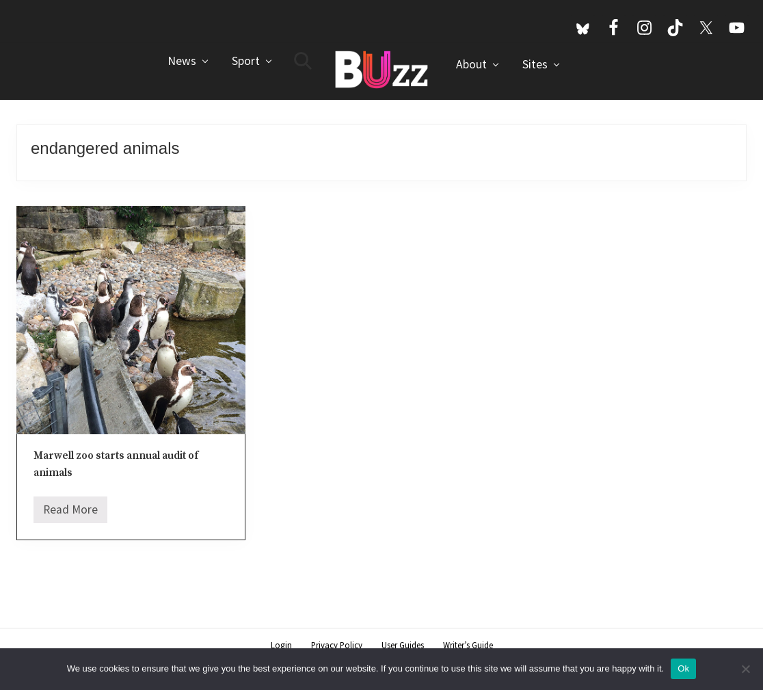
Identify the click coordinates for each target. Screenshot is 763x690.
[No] (746, 669)
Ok (683, 668)
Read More (70, 513)
